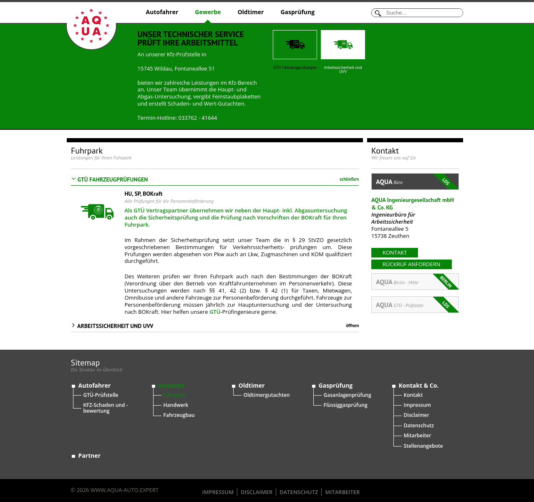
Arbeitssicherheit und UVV (343, 52)
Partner (89, 449)
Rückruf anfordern (412, 264)
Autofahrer (162, 12)
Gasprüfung (297, 12)
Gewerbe (208, 12)
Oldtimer (250, 12)
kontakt (395, 252)
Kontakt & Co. (419, 379)
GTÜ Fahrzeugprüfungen (295, 50)
